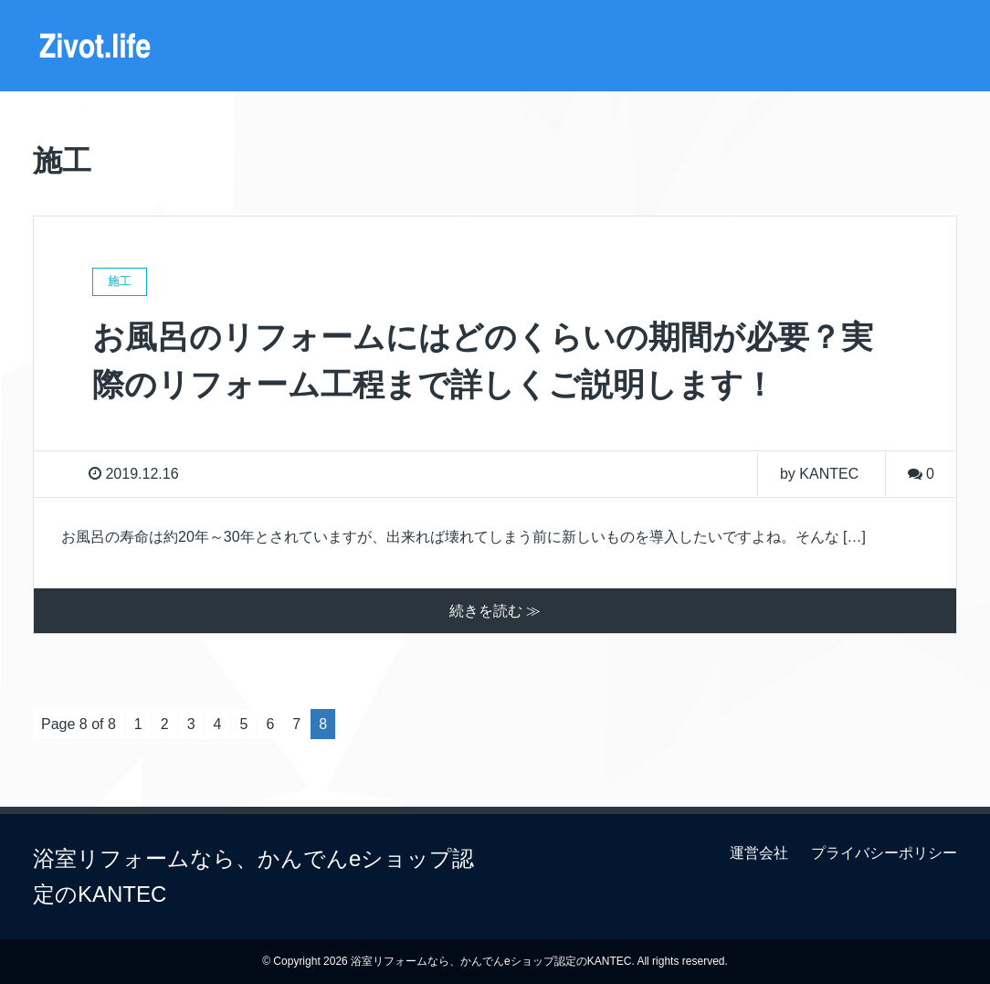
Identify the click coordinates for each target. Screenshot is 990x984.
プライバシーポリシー (884, 853)
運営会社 (759, 853)
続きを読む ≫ (495, 611)
